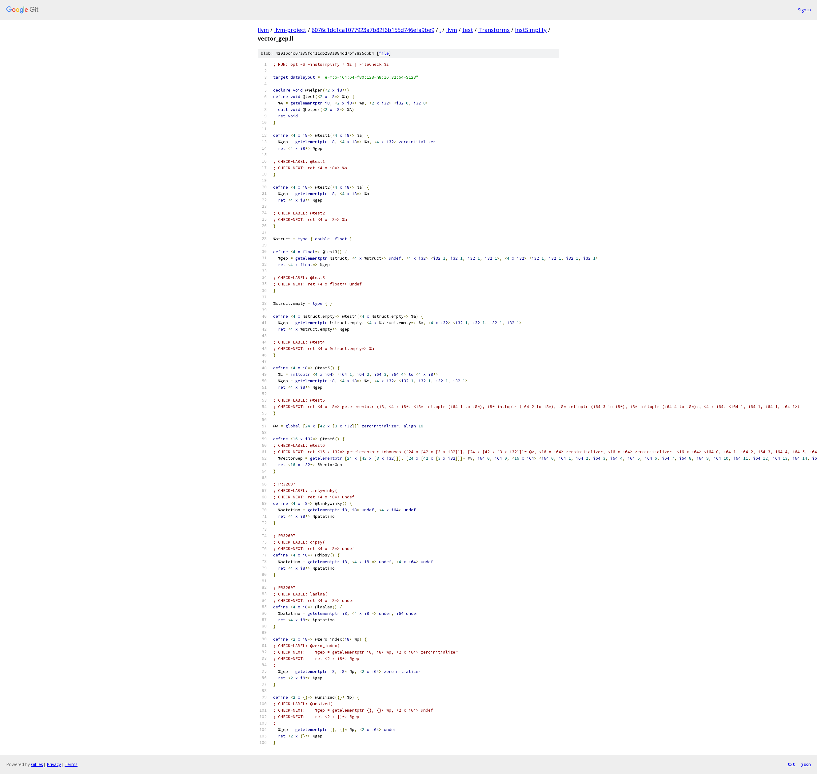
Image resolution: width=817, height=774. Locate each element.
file (384, 53)
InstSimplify (531, 29)
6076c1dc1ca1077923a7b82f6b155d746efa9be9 (373, 29)
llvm (263, 29)
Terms (71, 764)
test (467, 29)
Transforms (494, 29)
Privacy (54, 764)
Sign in (804, 10)
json (806, 764)
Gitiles (37, 764)
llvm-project (290, 29)
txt (791, 764)
